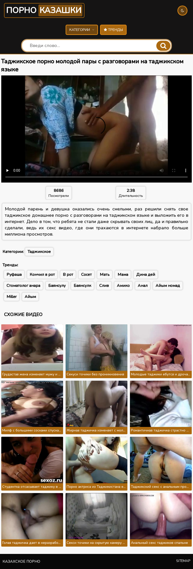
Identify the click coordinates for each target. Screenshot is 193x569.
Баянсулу (57, 285)
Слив (104, 285)
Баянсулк (82, 285)
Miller (12, 296)
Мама (123, 274)
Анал (143, 285)
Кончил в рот (42, 274)
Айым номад (168, 285)
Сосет (86, 274)
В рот (68, 274)
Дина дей (145, 274)
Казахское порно (21, 561)
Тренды (113, 29)
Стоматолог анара (23, 285)
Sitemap (183, 561)
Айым (30, 296)
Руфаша (14, 274)
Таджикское (39, 251)
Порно (44, 10)
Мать (105, 274)
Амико (123, 285)
